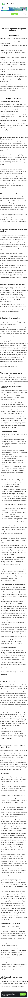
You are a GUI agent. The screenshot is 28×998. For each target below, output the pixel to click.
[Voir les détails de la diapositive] (14, 9)
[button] (23, 994)
